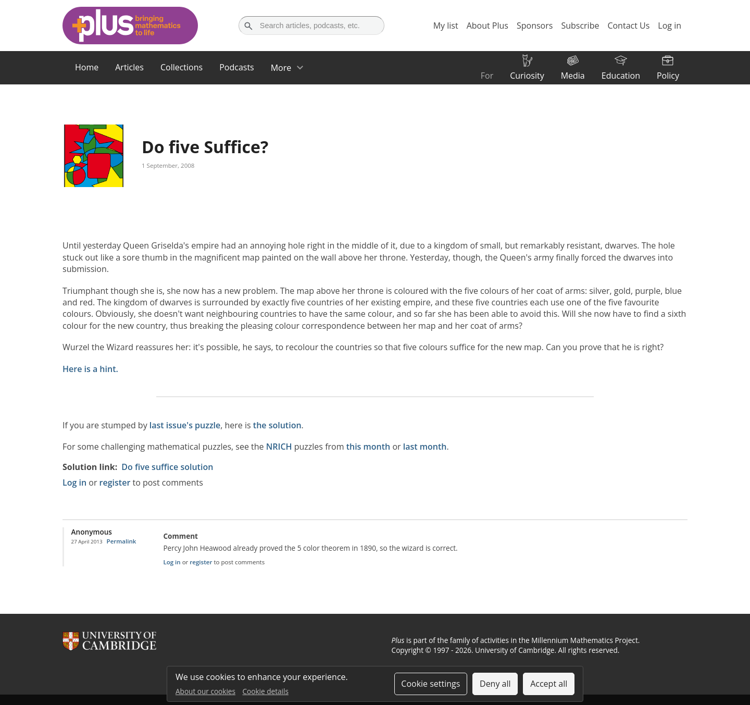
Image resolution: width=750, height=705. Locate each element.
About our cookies (205, 691)
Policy (668, 75)
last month (425, 446)
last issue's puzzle (184, 425)
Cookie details (266, 691)
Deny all (495, 683)
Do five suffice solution (167, 467)
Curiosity (527, 75)
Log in (74, 482)
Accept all (548, 683)
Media (573, 75)
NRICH (279, 446)
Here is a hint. (90, 369)
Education (621, 75)
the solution (277, 425)
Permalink (121, 541)
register (115, 482)
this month (368, 446)
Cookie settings (430, 683)
